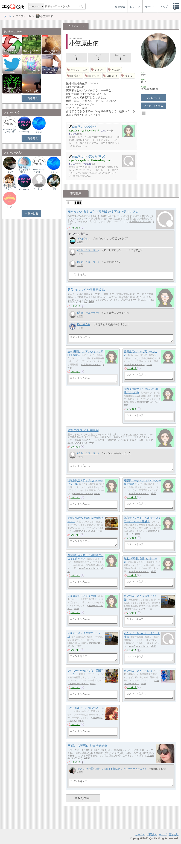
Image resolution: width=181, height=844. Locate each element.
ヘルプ (163, 834)
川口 (54, 189)
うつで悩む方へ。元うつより (84, 707)
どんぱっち (83, 238)
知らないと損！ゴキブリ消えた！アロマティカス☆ (103, 211)
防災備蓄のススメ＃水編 (82, 595)
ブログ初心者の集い (31, 71)
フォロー (76, 57)
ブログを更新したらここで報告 (12, 52)
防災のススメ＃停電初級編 (86, 290)
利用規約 (152, 834)
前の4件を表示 (77, 233)
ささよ (39, 132)
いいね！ (76, 228)
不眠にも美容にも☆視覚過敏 (88, 745)
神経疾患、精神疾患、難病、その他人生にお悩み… (12, 90)
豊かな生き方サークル (31, 52)
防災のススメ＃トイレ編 (138, 670)
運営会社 (174, 834)
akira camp (24, 132)
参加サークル (120, 57)
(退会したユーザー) (88, 250)
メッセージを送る (153, 105)
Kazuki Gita (83, 324)
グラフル (9, 172)
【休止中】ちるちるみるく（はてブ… (24, 169)
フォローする (153, 97)
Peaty (9, 207)
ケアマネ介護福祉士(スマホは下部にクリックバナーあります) (111, 768)
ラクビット (39, 189)
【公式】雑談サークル (51, 52)
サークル (140, 834)
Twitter (12, 72)
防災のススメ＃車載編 (83, 430)
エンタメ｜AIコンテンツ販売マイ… (9, 187)
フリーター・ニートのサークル (31, 91)
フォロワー (98, 57)
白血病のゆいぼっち (139, 221)
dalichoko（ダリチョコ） (9, 130)
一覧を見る (31, 98)
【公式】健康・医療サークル (51, 71)
